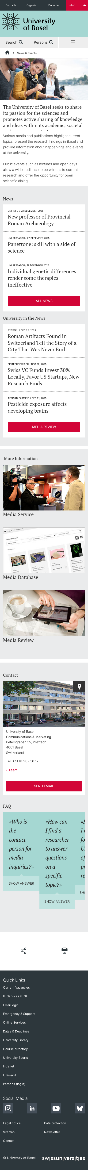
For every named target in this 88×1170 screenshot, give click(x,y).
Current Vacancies (16, 987)
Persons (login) (14, 1084)
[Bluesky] (80, 1109)
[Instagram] (8, 1109)
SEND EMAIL (44, 786)
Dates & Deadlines (16, 1031)
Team (13, 770)
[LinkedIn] (32, 1109)
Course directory (15, 1049)
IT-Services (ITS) (15, 996)
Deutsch (11, 5)
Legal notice (12, 1123)
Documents (55, 5)
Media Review (44, 427)
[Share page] (23, 951)
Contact (8, 1141)
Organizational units (35, 5)
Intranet (8, 1066)
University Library (15, 1040)
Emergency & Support (19, 1014)
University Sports (15, 1057)
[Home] (7, 53)
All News (44, 301)
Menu (73, 42)
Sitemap (9, 1132)
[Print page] (64, 950)
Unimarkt (9, 1075)
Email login (11, 1005)
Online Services (14, 1022)
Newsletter (52, 1132)
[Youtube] (56, 1109)
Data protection (55, 1123)
